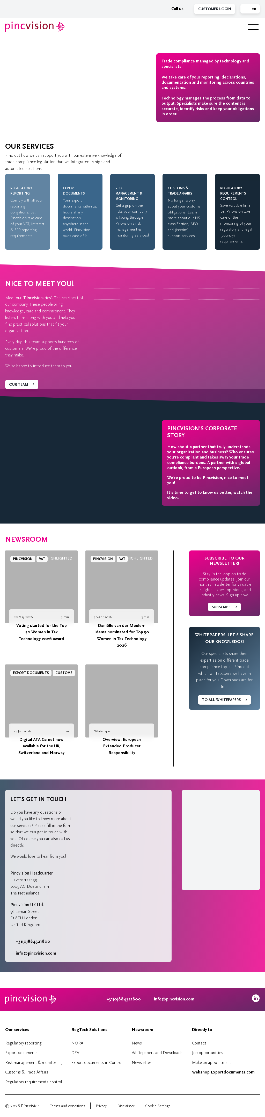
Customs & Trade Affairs (26, 1072)
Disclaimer (126, 1106)
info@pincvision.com (36, 953)
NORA (77, 1043)
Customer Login (214, 9)
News (137, 1043)
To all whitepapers (221, 700)
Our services (17, 1029)
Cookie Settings (158, 1106)
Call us (174, 8)
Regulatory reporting (23, 1043)
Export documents (21, 1052)
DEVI (76, 1052)
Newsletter (141, 1062)
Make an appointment (211, 1062)
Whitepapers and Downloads (157, 1052)
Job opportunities (207, 1052)
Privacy (101, 1106)
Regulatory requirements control (33, 1081)
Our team (18, 384)
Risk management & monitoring (33, 1062)
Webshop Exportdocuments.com (223, 1072)
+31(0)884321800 (30, 941)
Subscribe (221, 607)
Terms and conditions (67, 1106)
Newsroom (26, 539)
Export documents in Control (96, 1062)
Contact (199, 1043)
